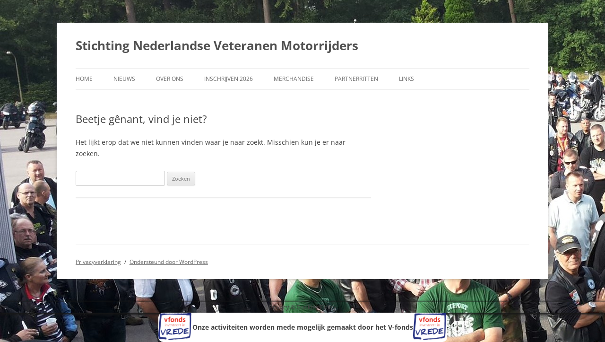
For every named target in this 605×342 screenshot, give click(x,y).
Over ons (169, 79)
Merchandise (294, 79)
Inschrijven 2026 (228, 79)
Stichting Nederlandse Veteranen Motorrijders (217, 45)
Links (406, 79)
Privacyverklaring (98, 262)
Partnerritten (356, 79)
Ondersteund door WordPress (169, 262)
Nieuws (124, 79)
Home (84, 79)
